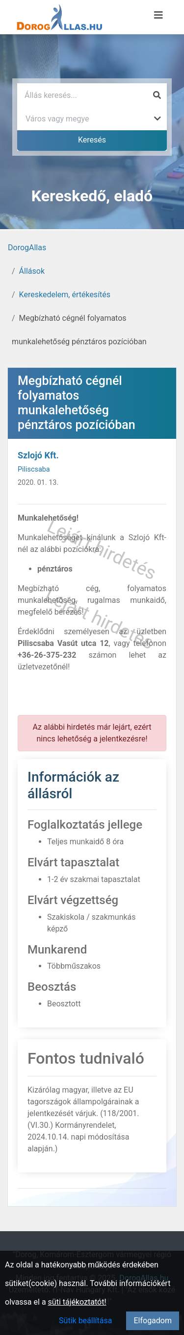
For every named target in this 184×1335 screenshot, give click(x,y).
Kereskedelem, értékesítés (64, 294)
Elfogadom (152, 1320)
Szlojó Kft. (38, 455)
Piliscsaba (34, 469)
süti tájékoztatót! (77, 1302)
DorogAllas (27, 247)
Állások (32, 271)
